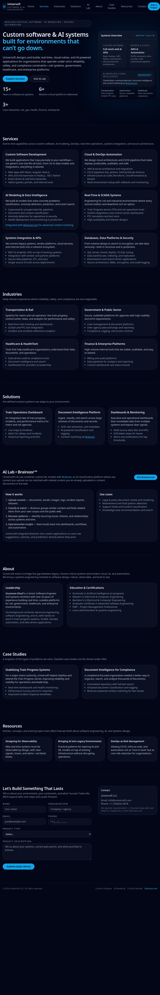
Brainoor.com (131, 83)
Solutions (75, 6)
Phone (52, 816)
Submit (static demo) (18, 866)
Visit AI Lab (39, 78)
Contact (142, 6)
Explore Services (15, 78)
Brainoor (90, 436)
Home (31, 6)
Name (6, 804)
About (99, 6)
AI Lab (88, 6)
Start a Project (153, 6)
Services (44, 6)
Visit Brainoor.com (146, 477)
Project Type (12, 828)
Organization (58, 804)
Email (7, 816)
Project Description (17, 841)
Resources (126, 6)
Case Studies (112, 6)
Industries (59, 6)
